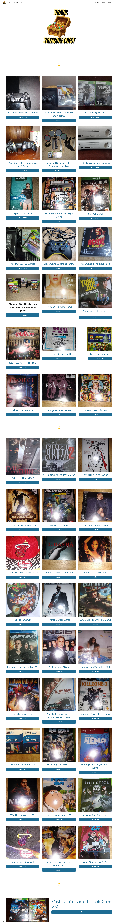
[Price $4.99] (22, 577)
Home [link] (97, 2)
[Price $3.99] (22, 415)
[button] (116, 2)
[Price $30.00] (59, 221)
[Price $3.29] (59, 311)
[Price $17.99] (95, 268)
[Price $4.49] (59, 530)
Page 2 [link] (104, 2)
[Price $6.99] (59, 769)
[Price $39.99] (95, 167)
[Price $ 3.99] (100, 359)
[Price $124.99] (59, 120)
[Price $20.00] (81, 912)
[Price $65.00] (22, 268)
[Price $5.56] (59, 624)
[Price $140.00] (22, 171)
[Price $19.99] (95, 117)
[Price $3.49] (59, 359)
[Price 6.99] (95, 772)
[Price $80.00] (22, 315)
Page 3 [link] (110, 2)
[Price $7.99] (59, 268)
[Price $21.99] (22, 218)
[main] (23, 113)
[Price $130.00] (59, 171)
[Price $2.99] (95, 317)
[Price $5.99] (95, 624)
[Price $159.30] (22, 117)
